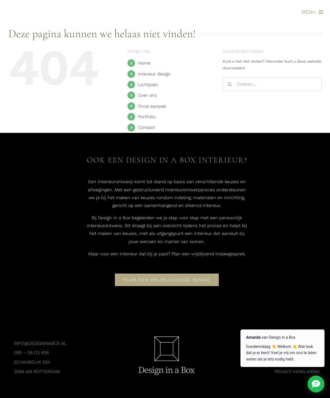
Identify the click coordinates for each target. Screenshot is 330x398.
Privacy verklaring (297, 371)
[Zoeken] (230, 84)
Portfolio (146, 116)
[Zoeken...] (272, 84)
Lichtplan (148, 84)
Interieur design (154, 74)
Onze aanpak (152, 106)
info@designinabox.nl (40, 343)
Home (144, 63)
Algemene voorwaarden (290, 362)
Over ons (147, 95)
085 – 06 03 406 (31, 352)
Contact (146, 127)
